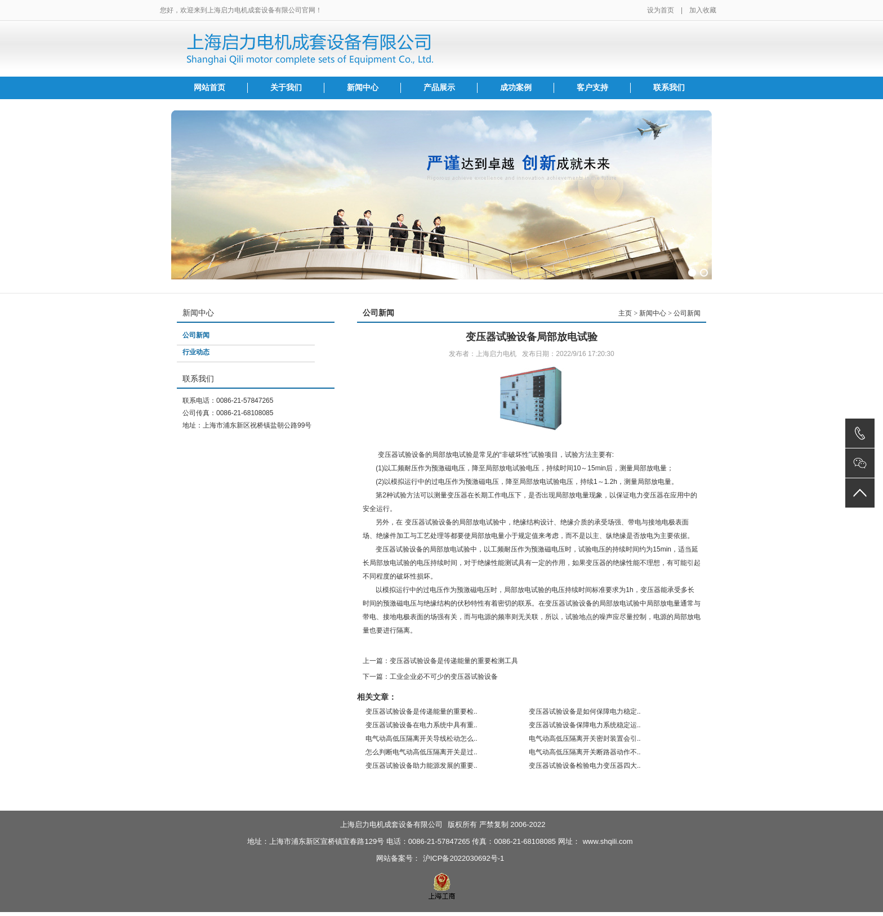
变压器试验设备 (428, 522)
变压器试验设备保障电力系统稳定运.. (585, 725)
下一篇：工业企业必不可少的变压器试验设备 (430, 677)
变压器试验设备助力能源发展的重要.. (421, 766)
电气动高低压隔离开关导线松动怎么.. (421, 738)
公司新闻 (195, 335)
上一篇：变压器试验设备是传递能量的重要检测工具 (440, 661)
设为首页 (660, 10)
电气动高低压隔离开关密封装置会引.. (585, 738)
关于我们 (286, 87)
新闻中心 (362, 87)
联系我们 (669, 87)
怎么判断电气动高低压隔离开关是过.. (421, 752)
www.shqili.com (608, 841)
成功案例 (516, 87)
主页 (625, 313)
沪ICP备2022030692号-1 (464, 858)
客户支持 (592, 87)
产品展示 (439, 87)
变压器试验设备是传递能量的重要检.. (421, 711)
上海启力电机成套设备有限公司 (391, 824)
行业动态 (195, 352)
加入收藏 (702, 10)
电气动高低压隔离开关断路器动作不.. (585, 752)
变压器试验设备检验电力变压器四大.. (585, 766)
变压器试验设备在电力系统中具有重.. (421, 725)
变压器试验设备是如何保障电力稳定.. (585, 711)
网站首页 (209, 87)
